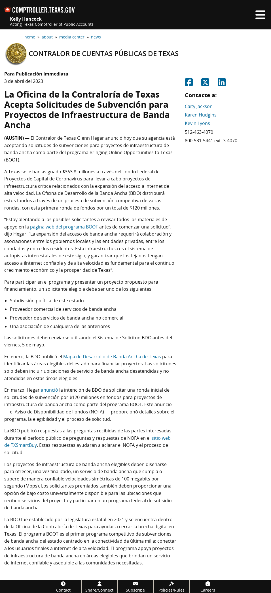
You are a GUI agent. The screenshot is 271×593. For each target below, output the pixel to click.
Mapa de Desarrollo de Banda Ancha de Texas (112, 356)
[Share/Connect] (99, 586)
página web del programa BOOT (64, 227)
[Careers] (207, 586)
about (47, 37)
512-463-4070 (199, 132)
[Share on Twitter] (205, 84)
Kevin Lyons (197, 123)
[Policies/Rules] (171, 586)
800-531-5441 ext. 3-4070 (211, 140)
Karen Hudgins (201, 115)
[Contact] (63, 586)
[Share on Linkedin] (222, 84)
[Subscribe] (135, 586)
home (29, 37)
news (96, 37)
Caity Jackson (199, 106)
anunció (49, 390)
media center (71, 37)
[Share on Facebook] (189, 84)
